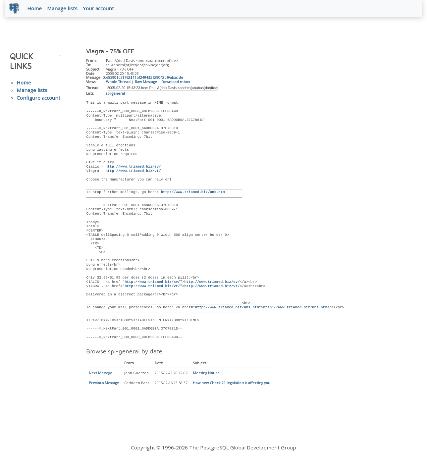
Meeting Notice (206, 374)
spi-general (115, 94)
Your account (99, 9)
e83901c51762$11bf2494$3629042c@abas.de (144, 79)
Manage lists (63, 9)
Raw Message (146, 83)
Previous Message (104, 384)
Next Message (100, 374)
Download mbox (175, 83)
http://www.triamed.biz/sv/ (133, 168)
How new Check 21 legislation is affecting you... (233, 384)
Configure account (38, 99)
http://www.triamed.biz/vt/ (133, 172)
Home (35, 9)
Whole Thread (118, 83)
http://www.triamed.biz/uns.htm (193, 193)
